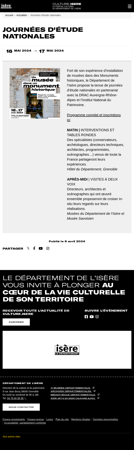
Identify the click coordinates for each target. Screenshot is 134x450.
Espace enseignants (14, 419)
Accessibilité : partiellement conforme (25, 422)
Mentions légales (80, 419)
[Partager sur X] (28, 248)
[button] (129, 6)
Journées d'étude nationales (45, 15)
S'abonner (16, 322)
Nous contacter (21, 407)
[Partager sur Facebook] (34, 248)
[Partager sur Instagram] (47, 248)
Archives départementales (71, 391)
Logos (49, 419)
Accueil (9, 15)
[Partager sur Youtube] (41, 248)
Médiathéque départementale (73, 395)
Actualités (21, 15)
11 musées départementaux (71, 388)
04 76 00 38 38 (17, 398)
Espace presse (36, 419)
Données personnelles (105, 419)
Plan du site (62, 419)
